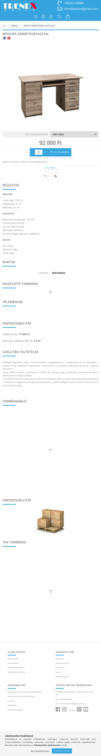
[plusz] (44, 152)
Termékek (13, 663)
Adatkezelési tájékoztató (21, 696)
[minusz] (32, 152)
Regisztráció (62, 663)
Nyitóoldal (13, 658)
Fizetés (11, 701)
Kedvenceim (62, 676)
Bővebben (50, 167)
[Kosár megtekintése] (67, 16)
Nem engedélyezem (40, 751)
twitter (72, 710)
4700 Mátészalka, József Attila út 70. (74, 693)
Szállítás (12, 705)
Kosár (59, 672)
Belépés (60, 658)
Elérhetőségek (15, 710)
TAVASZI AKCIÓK (16, 672)
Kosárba (62, 152)
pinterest (79, 709)
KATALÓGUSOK (15, 667)
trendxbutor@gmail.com (81, 9)
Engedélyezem (62, 751)
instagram (64, 709)
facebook (58, 709)
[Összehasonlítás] (55, 176)
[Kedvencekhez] (45, 176)
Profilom (60, 667)
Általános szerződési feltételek (24, 692)
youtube (85, 709)
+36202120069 (73, 3)
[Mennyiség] (38, 152)
